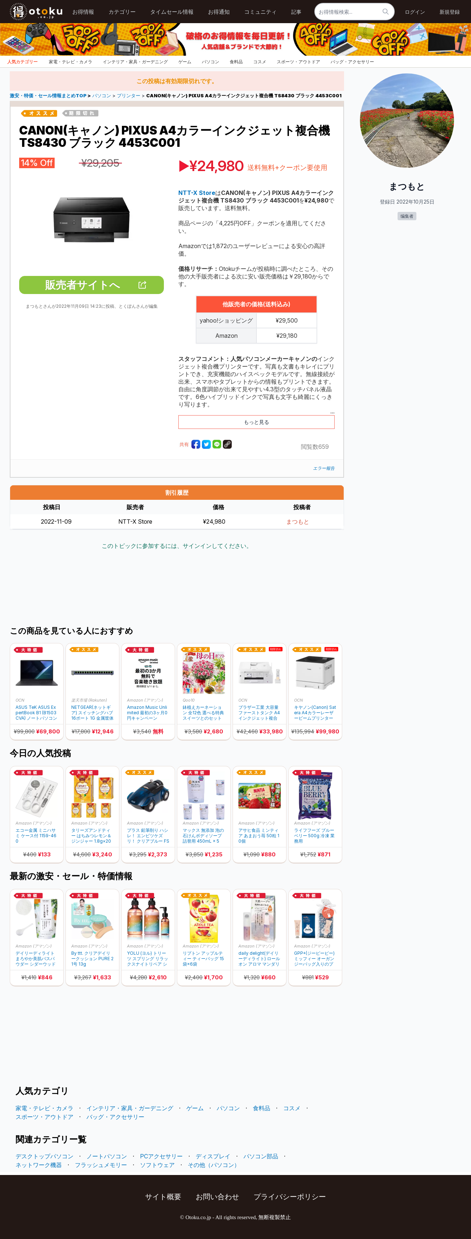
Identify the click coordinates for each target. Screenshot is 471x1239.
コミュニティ (260, 11)
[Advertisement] (177, 589)
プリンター (128, 95)
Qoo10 (189, 700)
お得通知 (219, 11)
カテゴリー (122, 11)
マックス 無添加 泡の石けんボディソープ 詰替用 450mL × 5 (203, 835)
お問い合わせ (217, 1197)
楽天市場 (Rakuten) (89, 700)
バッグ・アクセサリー (352, 61)
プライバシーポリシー (290, 1197)
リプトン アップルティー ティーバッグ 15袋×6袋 (203, 958)
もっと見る (256, 422)
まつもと (297, 521)
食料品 (236, 61)
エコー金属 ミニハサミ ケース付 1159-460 (36, 835)
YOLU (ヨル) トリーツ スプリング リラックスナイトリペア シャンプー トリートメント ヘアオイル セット (147, 958)
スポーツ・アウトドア (298, 61)
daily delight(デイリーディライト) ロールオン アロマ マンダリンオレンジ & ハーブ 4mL (259, 958)
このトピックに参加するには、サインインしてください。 (177, 545)
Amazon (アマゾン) (145, 700)
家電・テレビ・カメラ (70, 61)
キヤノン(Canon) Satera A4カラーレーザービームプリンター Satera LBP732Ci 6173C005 (315, 712)
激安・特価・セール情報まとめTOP (49, 95)
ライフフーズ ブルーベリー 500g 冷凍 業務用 (314, 835)
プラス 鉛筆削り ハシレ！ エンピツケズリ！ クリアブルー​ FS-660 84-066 (148, 835)
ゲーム (184, 61)
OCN (20, 700)
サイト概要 (163, 1197)
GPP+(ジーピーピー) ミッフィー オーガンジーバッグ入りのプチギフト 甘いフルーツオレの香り (314, 958)
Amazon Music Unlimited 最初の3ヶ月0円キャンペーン (147, 712)
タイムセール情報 (172, 11)
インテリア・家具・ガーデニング (135, 61)
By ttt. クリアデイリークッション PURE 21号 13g (92, 958)
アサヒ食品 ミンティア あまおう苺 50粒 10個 (258, 835)
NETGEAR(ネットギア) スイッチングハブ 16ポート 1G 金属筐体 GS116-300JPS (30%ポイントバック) (92, 712)
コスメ (259, 61)
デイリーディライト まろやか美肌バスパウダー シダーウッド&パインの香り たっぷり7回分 (36, 958)
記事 (296, 12)
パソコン (210, 61)
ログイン (415, 12)
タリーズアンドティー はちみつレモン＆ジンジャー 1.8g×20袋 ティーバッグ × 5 (91, 835)
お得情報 (83, 11)
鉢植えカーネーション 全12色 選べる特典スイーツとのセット (203, 712)
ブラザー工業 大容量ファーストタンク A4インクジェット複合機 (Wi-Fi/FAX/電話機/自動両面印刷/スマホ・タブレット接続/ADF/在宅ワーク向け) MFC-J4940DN (259, 712)
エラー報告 (324, 468)
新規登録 (450, 12)
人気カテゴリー (22, 61)
